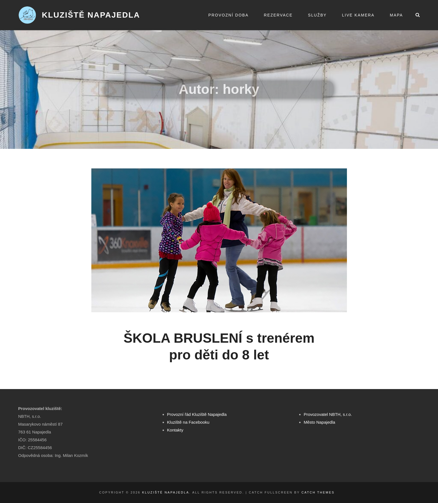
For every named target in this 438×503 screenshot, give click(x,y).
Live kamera (358, 15)
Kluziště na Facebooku (188, 422)
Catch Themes (318, 492)
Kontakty (175, 430)
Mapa (396, 15)
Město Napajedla (319, 422)
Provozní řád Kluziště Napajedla (197, 414)
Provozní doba (228, 15)
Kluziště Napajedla (91, 15)
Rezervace (278, 15)
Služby (317, 15)
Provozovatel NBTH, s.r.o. (328, 414)
